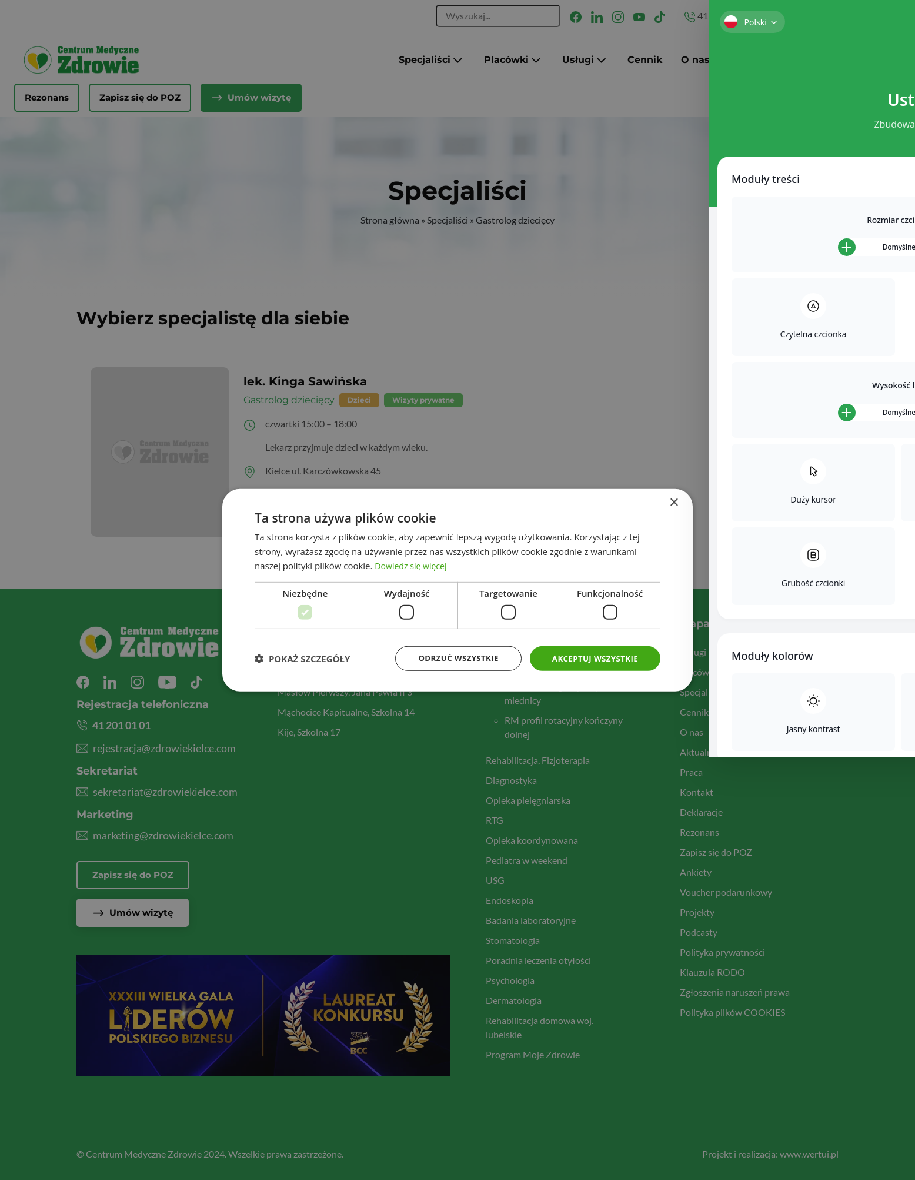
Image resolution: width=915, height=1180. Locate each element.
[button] (302, 658)
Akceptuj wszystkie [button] (592, 657)
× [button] (673, 501)
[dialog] (457, 590)
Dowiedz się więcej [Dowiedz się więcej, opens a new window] (413, 565)
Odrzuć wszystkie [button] (451, 657)
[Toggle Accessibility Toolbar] (888, 563)
